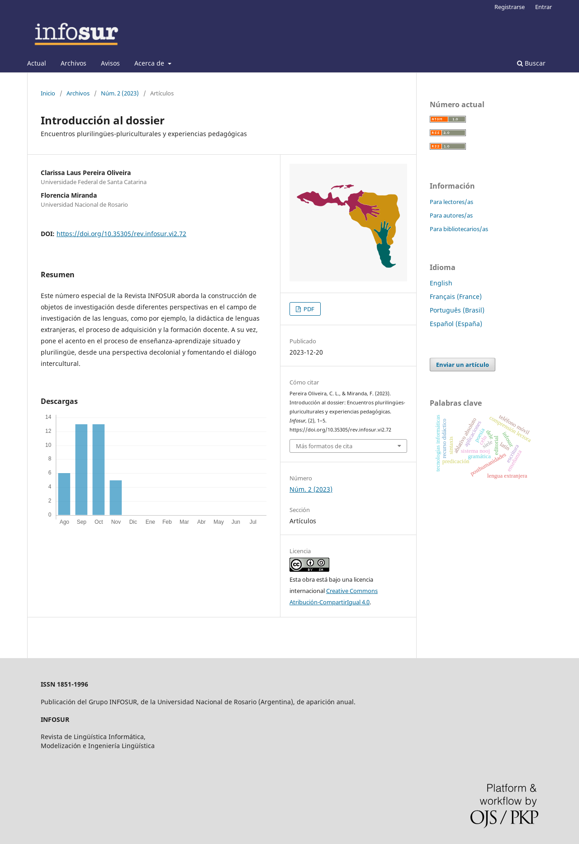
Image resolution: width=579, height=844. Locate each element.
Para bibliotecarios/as (459, 229)
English (441, 283)
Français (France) (456, 296)
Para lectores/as (451, 202)
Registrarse (509, 7)
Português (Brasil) (457, 310)
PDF (308, 309)
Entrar (543, 7)
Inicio (48, 93)
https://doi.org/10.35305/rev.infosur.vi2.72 (121, 233)
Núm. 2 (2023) (120, 93)
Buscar (531, 63)
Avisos (110, 63)
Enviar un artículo (462, 364)
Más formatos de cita (324, 446)
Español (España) (456, 323)
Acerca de (150, 63)
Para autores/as (451, 215)
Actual (36, 63)
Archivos (73, 63)
